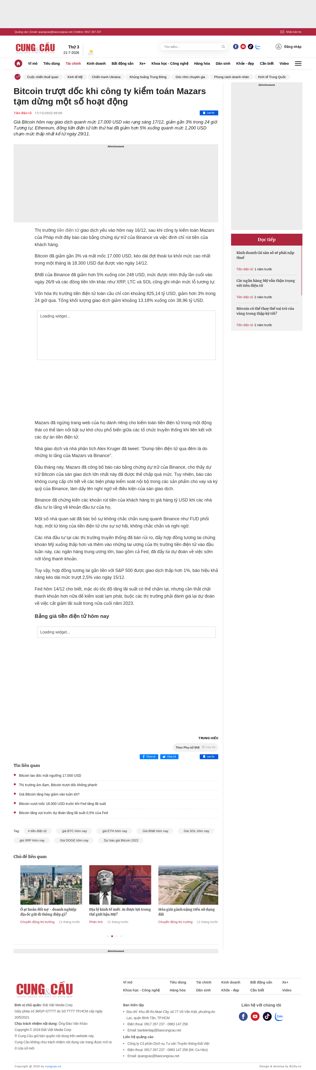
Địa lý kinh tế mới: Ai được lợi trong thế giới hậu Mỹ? (169, 912)
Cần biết (267, 63)
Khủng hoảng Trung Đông (148, 77)
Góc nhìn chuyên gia (190, 77)
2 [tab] (112, 936)
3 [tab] (117, 936)
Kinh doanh (96, 63)
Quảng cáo (21, 31)
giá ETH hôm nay (114, 831)
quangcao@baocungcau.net (55, 31)
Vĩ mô (33, 63)
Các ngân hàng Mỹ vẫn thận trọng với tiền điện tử (266, 283)
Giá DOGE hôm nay (73, 840)
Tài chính (73, 63)
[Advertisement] (116, 183)
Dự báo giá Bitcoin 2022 (120, 840)
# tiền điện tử (37, 831)
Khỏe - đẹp (245, 63)
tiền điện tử (68, 230)
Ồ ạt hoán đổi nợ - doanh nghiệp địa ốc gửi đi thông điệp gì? (98, 912)
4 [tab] (121, 936)
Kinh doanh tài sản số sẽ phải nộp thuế (265, 255)
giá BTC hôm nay (74, 831)
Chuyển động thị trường (87, 922)
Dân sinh (223, 63)
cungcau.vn (53, 1066)
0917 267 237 (92, 31)
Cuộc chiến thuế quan (43, 77)
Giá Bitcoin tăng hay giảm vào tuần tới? (49, 794)
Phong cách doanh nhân (231, 77)
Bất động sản (123, 63)
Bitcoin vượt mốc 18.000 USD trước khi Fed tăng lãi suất (62, 804)
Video (284, 63)
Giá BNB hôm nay (155, 831)
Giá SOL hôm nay (196, 831)
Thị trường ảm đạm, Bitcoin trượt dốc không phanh (58, 785)
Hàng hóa (202, 63)
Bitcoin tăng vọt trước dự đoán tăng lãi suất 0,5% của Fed (63, 813)
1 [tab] (107, 936)
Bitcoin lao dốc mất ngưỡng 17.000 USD (50, 775)
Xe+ (142, 63)
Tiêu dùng (51, 63)
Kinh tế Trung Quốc (272, 77)
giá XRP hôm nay (31, 840)
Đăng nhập (288, 46)
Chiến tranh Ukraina (106, 77)
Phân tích (145, 922)
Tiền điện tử (23, 113)
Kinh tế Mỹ (75, 77)
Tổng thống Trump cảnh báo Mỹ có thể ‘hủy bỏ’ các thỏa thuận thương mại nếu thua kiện (30, 914)
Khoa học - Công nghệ (170, 63)
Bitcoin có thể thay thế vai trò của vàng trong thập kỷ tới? (265, 311)
